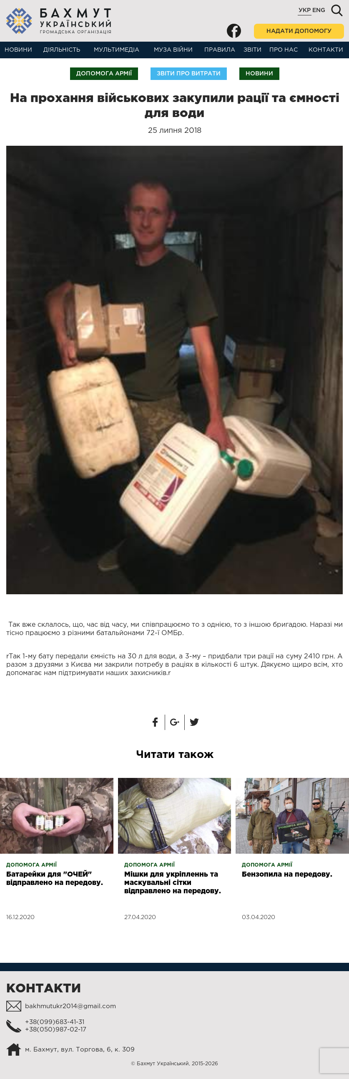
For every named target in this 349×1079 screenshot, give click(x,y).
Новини (18, 49)
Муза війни (173, 49)
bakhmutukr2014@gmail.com (70, 1006)
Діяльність (61, 49)
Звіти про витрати (189, 73)
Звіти (252, 49)
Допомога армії (104, 73)
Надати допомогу (298, 31)
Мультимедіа (116, 49)
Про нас (283, 49)
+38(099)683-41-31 (54, 1022)
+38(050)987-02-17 (55, 1029)
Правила (219, 49)
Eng (318, 10)
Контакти (326, 49)
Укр (305, 10)
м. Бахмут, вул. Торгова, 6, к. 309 (80, 1049)
